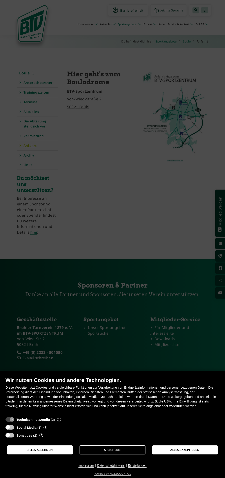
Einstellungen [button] (137, 465)
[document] (112, 396)
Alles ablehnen (40, 450)
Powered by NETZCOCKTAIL (112, 473)
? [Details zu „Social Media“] (45, 427)
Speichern (112, 450)
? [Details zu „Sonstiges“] (41, 435)
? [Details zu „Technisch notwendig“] (59, 419)
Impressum (86, 465)
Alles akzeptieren (185, 450)
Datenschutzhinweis (111, 465)
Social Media (26, 427)
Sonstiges (24, 435)
